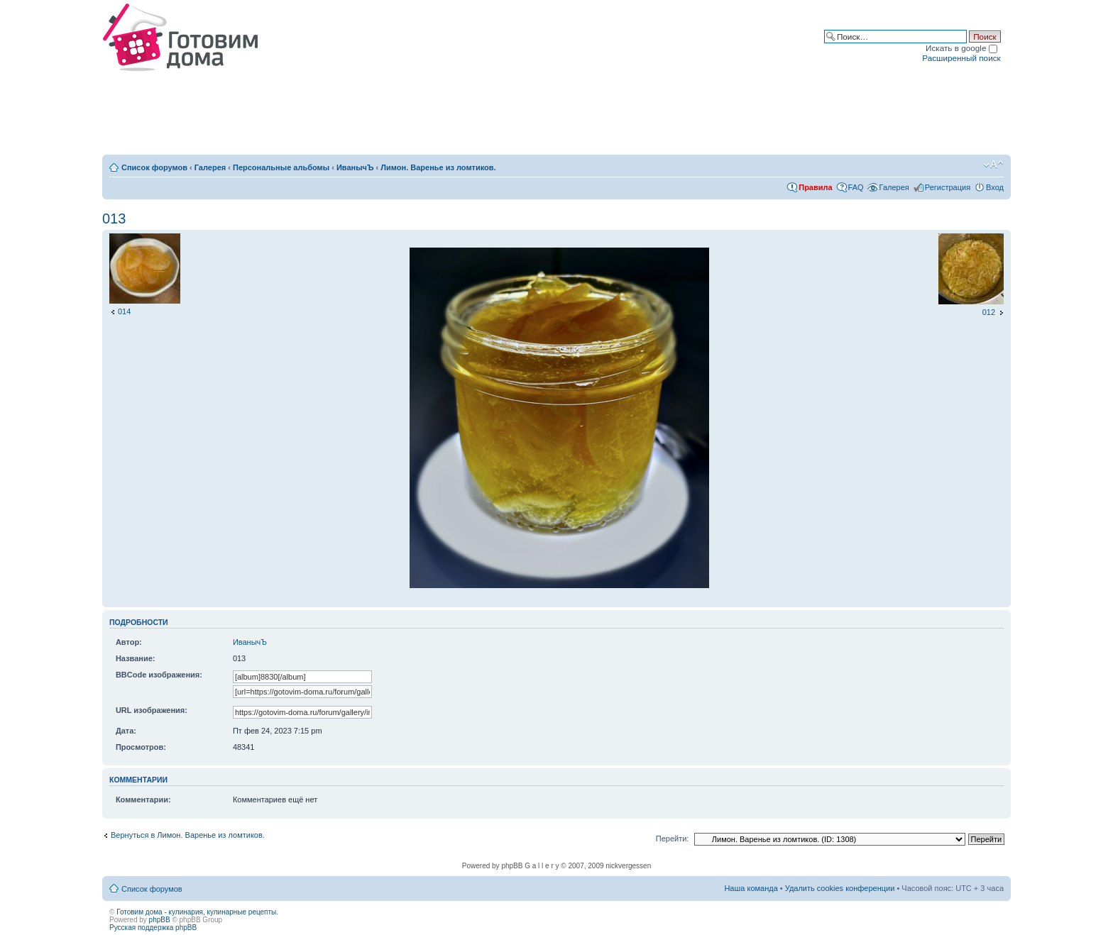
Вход (995, 187)
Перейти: (672, 838)
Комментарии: (143, 799)
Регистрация (947, 187)
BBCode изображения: (159, 674)
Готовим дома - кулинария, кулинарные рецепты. (197, 912)
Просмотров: (141, 747)
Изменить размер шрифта (993, 164)
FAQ (856, 187)
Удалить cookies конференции (840, 888)
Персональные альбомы (281, 167)
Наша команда (750, 888)
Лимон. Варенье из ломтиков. (437, 167)
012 (988, 312)
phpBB (159, 920)
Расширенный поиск (961, 57)
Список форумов (154, 167)
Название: (135, 658)
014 (124, 311)
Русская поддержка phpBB (153, 927)
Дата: (126, 730)
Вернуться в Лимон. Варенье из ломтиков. (188, 835)
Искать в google (961, 47)
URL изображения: (151, 710)
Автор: (129, 642)
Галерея (210, 167)
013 (114, 218)
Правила (815, 187)
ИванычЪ (355, 167)
